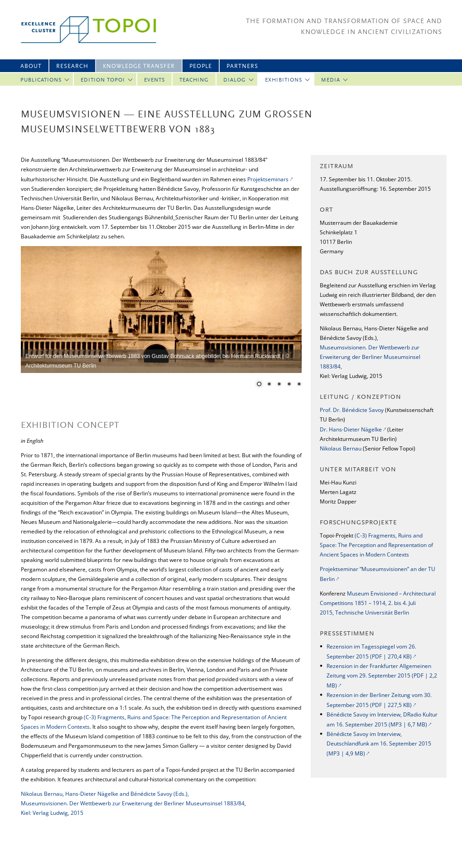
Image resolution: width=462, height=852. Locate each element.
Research (72, 66)
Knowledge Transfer (139, 66)
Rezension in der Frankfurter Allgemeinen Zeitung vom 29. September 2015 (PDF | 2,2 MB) (382, 675)
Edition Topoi (103, 80)
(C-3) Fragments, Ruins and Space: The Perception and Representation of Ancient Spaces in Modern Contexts (376, 545)
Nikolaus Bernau (340, 448)
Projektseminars (268, 179)
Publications (41, 80)
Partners (242, 66)
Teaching (194, 80)
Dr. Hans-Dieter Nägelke (351, 429)
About (31, 66)
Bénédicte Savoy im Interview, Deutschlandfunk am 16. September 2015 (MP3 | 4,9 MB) (379, 743)
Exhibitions (283, 80)
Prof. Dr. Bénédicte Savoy (352, 410)
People (200, 66)
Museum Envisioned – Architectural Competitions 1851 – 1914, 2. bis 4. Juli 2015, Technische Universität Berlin (378, 603)
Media (330, 80)
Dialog (234, 80)
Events (154, 80)
